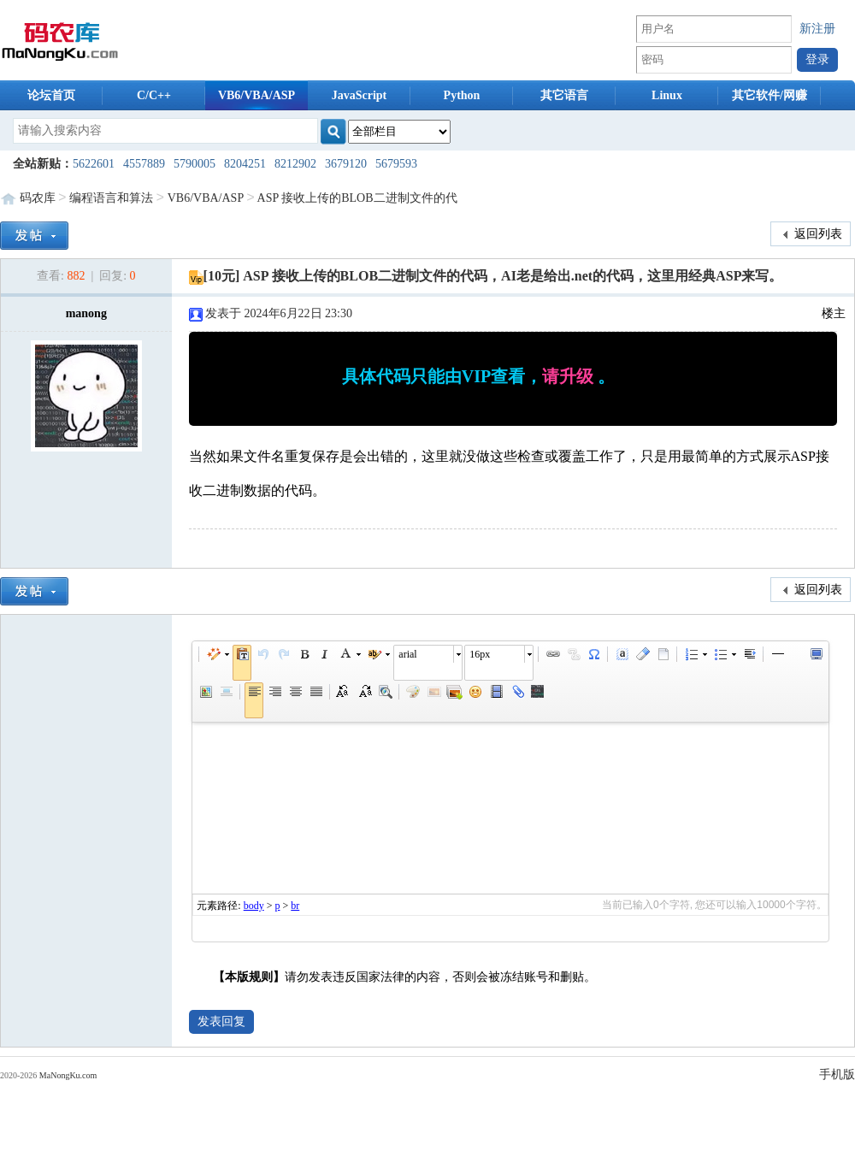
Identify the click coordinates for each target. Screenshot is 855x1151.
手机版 (837, 1074)
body (254, 906)
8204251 (245, 163)
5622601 (94, 163)
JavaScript (359, 95)
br (295, 906)
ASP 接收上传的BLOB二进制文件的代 (357, 198)
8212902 (295, 163)
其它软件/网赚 (769, 95)
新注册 (817, 28)
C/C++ (154, 95)
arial (407, 654)
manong (86, 313)
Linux (667, 95)
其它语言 (564, 95)
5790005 (194, 163)
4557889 (144, 163)
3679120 (346, 163)
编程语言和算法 (111, 198)
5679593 (396, 163)
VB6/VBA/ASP (256, 95)
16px (479, 654)
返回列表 (811, 234)
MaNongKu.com (68, 1075)
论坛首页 (51, 95)
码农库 (38, 198)
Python (462, 95)
